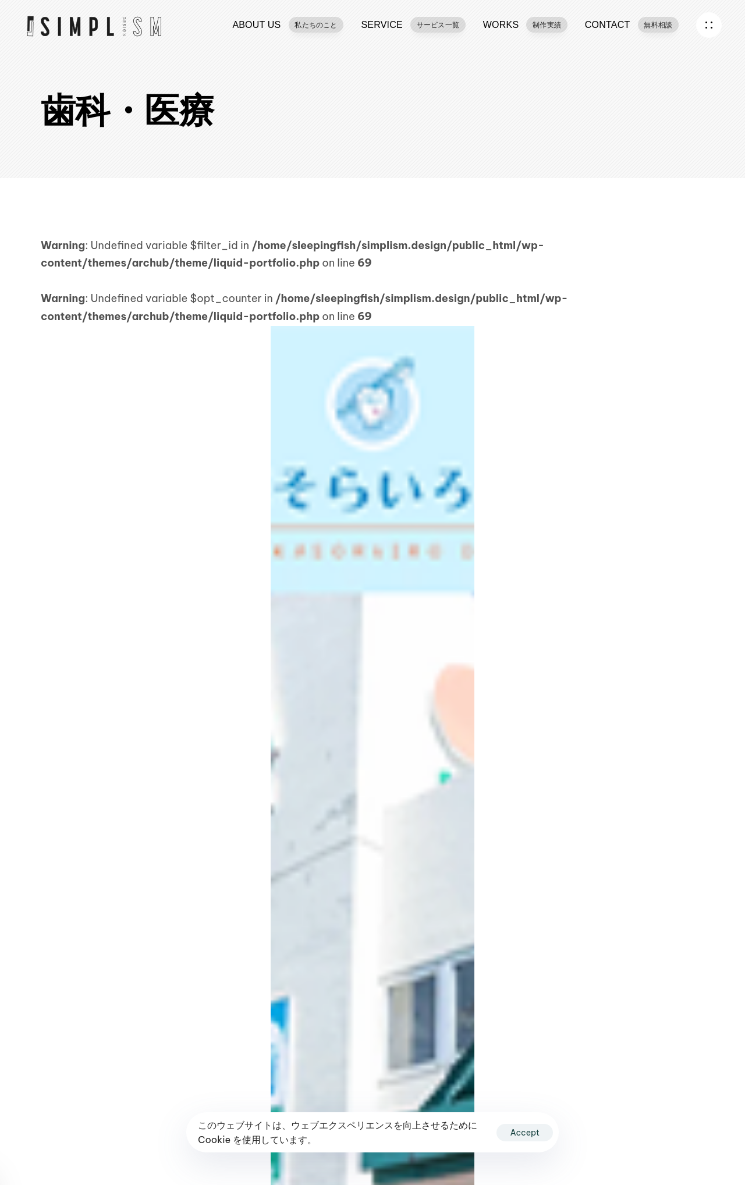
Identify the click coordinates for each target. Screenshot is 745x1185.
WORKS (525, 24)
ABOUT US (287, 24)
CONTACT (632, 24)
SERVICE (413, 24)
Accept (525, 1132)
